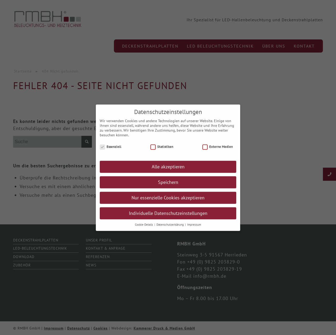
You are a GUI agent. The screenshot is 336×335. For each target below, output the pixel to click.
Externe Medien (217, 150)
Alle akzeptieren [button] (168, 170)
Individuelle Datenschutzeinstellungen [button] (168, 217)
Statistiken (161, 150)
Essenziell (110, 150)
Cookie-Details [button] (144, 228)
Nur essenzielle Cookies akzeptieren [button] (168, 201)
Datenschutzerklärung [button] (170, 228)
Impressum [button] (194, 228)
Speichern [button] (168, 186)
